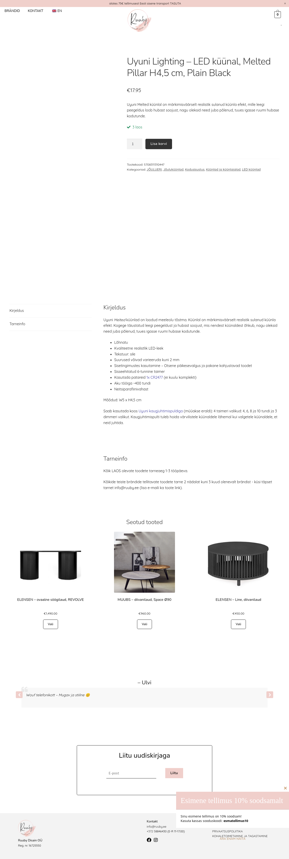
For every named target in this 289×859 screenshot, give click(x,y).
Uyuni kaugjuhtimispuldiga (161, 411)
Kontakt (35, 11)
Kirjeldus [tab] (16, 310)
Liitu (174, 773)
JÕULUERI (154, 169)
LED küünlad (251, 169)
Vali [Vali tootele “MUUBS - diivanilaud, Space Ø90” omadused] (144, 624)
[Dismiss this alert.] (285, 3)
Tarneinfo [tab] (17, 324)
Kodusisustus (194, 169)
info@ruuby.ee (156, 826)
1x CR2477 (155, 377)
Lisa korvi (158, 143)
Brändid (12, 11)
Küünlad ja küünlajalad (223, 169)
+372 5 (151, 831)
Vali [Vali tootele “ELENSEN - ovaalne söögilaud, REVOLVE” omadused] (50, 624)
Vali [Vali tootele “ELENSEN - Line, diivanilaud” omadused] (238, 624)
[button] (269, 694)
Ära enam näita (232, 839)
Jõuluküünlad (173, 169)
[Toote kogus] (134, 144)
